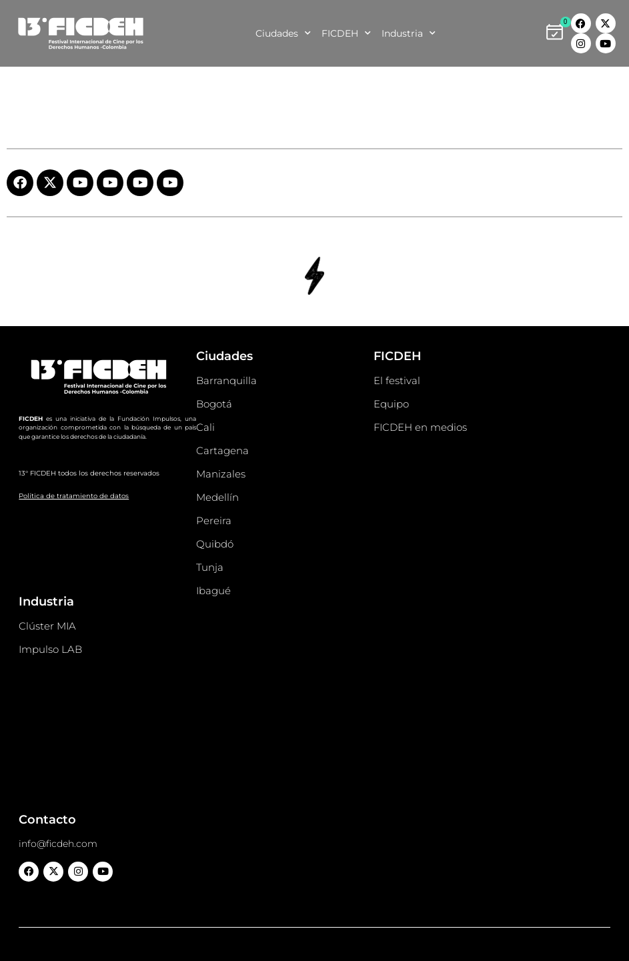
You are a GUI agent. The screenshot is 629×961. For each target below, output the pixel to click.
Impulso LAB (50, 649)
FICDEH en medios (420, 427)
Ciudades (283, 33)
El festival (397, 380)
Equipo (391, 403)
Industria (409, 33)
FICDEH (346, 33)
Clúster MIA (47, 626)
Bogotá (214, 403)
